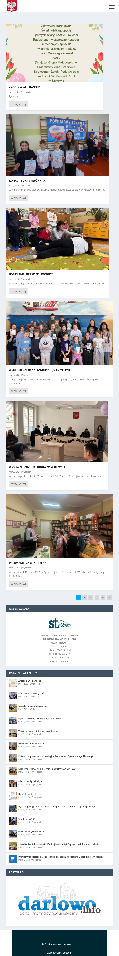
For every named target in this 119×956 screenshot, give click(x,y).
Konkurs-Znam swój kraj (28, 180)
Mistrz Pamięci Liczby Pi (30, 781)
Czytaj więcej (18, 104)
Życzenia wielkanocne (25, 87)
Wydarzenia (26, 92)
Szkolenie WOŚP (26, 819)
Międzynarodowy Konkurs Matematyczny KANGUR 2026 (47, 768)
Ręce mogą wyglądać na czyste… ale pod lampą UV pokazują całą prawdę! (56, 806)
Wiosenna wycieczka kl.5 (31, 831)
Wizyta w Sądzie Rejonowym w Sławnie (37, 467)
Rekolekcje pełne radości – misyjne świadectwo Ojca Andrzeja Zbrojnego (55, 756)
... (97, 597)
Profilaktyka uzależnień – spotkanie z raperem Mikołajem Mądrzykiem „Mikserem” (61, 856)
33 (103, 597)
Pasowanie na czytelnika (27, 563)
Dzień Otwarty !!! (27, 793)
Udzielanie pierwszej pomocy (31, 274)
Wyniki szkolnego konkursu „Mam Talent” (40, 370)
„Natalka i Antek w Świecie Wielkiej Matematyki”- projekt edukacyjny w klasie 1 (59, 844)
